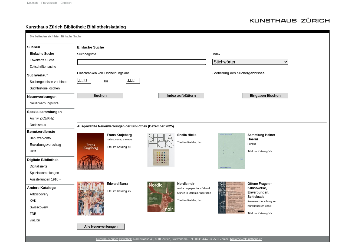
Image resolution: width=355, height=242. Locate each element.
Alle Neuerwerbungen (100, 226)
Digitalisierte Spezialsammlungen (44, 169)
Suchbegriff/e (86, 54)
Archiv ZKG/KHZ (42, 118)
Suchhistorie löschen (45, 88)
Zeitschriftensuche (43, 67)
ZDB (33, 214)
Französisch (49, 2)
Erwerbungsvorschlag (45, 145)
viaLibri (35, 220)
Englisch (66, 2)
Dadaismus (38, 125)
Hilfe (33, 151)
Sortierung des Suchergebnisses (238, 73)
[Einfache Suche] (50, 53)
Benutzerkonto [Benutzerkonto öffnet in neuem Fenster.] (40, 138)
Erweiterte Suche (42, 60)
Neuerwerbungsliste (44, 103)
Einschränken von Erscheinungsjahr (103, 73)
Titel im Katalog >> (119, 147)
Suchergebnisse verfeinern (49, 82)
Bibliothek (74, 26)
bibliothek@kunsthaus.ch (246, 239)
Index (216, 54)
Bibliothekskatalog (106, 26)
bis (106, 81)
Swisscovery (39, 207)
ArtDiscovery (39, 194)
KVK (33, 201)
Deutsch (32, 2)
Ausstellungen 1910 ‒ (45, 179)
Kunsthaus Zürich (44, 26)
